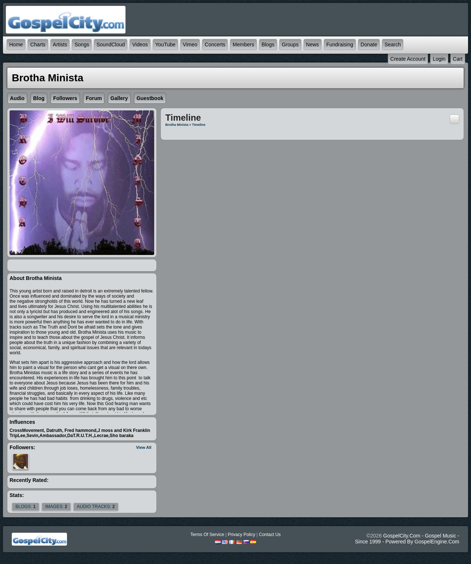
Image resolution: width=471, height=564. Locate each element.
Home (16, 44)
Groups (290, 44)
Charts (37, 44)
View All (144, 447)
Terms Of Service (207, 534)
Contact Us (269, 534)
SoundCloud (110, 44)
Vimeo (190, 44)
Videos (140, 44)
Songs (81, 44)
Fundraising (339, 44)
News (312, 44)
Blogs (268, 44)
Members (243, 44)
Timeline (198, 125)
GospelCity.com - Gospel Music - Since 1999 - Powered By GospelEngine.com (407, 539)
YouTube (165, 44)
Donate (369, 44)
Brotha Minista (176, 125)
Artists (60, 44)
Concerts (215, 44)
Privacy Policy (241, 534)
